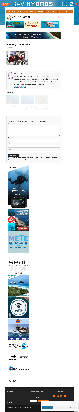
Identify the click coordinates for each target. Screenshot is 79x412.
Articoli (19, 11)
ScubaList (32, 11)
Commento (11, 123)
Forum (47, 11)
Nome (9, 137)
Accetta (47, 407)
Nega (59, 407)
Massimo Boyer (19, 74)
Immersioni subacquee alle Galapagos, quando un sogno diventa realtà (27, 106)
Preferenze (71, 407)
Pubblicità (8, 397)
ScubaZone (40, 11)
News (13, 11)
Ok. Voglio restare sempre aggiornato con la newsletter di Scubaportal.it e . (33, 158)
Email (9, 143)
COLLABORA (53, 11)
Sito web (10, 149)
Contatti (61, 11)
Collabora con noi (10, 396)
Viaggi (25, 11)
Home (9, 11)
